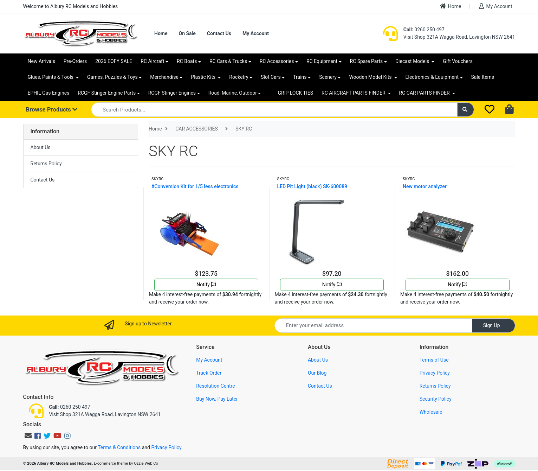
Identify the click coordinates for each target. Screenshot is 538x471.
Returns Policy (46, 163)
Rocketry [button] (238, 77)
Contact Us (219, 33)
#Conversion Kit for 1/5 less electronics (194, 186)
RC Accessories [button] (277, 61)
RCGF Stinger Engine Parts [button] (107, 93)
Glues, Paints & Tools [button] (51, 77)
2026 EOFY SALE (113, 61)
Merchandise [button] (164, 77)
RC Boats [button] (187, 61)
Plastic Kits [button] (203, 77)
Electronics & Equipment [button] (432, 77)
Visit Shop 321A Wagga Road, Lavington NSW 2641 (459, 37)
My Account (495, 6)
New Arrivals (41, 61)
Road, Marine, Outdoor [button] (232, 93)
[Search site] (465, 109)
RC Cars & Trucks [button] (228, 61)
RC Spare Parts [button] (366, 61)
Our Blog (317, 373)
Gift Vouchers (458, 61)
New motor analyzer (425, 186)
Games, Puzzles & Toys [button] (112, 77)
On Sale (187, 33)
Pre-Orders (75, 61)
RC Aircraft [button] (152, 61)
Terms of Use (434, 360)
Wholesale (431, 412)
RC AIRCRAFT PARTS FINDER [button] (354, 93)
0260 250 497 (424, 29)
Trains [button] (299, 77)
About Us (41, 147)
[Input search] (274, 109)
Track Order (208, 373)
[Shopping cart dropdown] (510, 109)
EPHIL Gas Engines (49, 93)
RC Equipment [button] (321, 61)
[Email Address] (373, 325)
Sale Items (482, 77)
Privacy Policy (435, 373)
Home (450, 6)
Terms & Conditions (119, 447)
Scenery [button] (328, 77)
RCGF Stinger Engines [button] (172, 93)
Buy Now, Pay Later (217, 399)
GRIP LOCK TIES (295, 93)
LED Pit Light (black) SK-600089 (312, 186)
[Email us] (28, 436)
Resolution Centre (215, 386)
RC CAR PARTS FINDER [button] (425, 93)
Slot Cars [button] (270, 77)
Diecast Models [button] (412, 61)
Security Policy (436, 399)
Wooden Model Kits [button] (371, 77)
